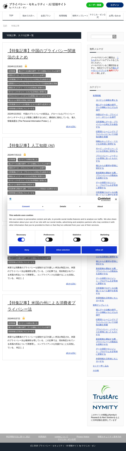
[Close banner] (116, 199)
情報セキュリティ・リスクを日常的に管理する (26, 88)
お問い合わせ (115, 16)
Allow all (99, 250)
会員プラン (46, 16)
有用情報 (63, 16)
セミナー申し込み (101, 366)
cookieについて (61, 437)
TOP (11, 16)
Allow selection (63, 250)
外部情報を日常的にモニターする (21, 109)
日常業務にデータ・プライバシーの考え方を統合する (29, 79)
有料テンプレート (80, 16)
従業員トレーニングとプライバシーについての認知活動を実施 (32, 83)
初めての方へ (28, 16)
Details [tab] (63, 206)
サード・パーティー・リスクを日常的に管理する (27, 92)
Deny (27, 250)
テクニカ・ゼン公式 (98, 16)
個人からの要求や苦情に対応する (21, 100)
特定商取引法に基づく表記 (18, 437)
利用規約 (42, 437)
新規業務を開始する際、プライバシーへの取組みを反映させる (32, 189)
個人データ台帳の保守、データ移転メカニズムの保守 (39, 71)
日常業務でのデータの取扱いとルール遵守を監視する (29, 104)
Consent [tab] (26, 206)
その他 (96, 370)
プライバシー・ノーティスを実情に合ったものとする (29, 96)
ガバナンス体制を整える (28, 160)
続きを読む (71, 127)
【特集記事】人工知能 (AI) (33, 145)
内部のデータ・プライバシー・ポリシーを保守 (26, 75)
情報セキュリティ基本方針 (109, 437)
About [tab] (100, 206)
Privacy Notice (83, 437)
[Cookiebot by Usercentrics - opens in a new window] (100, 199)
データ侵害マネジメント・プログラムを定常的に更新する (107, 185)
